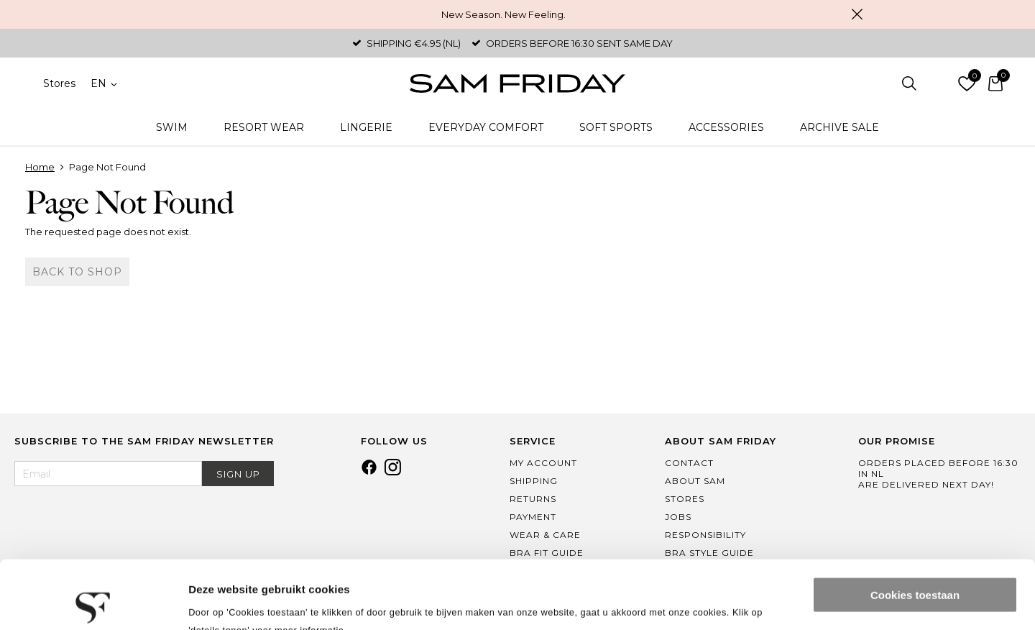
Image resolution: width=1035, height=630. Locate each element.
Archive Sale (839, 127)
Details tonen (222, 601)
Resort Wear (264, 127)
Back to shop (77, 271)
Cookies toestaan (915, 527)
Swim (172, 127)
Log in (938, 83)
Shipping (534, 480)
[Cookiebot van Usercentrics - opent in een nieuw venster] (93, 602)
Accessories (726, 127)
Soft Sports (616, 127)
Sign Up (238, 474)
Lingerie (366, 127)
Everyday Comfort (485, 127)
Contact (689, 462)
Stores (59, 83)
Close (857, 14)
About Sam (695, 480)
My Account (543, 462)
